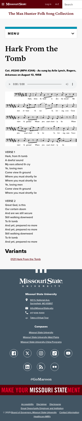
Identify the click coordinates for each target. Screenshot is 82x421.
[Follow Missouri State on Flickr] (55, 367)
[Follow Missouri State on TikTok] (55, 353)
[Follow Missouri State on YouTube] (68, 353)
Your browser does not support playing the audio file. (41, 84)
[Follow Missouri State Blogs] (41, 367)
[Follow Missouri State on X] (27, 353)
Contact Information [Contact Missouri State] (69, 412)
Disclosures (55, 404)
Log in (48, 4)
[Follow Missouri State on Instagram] (41, 353)
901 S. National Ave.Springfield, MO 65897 (41, 301)
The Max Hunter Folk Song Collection (41, 13)
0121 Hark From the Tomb (26, 259)
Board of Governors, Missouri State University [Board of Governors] (34, 412)
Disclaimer (41, 404)
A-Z (57, 4)
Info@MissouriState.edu (41, 308)
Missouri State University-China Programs (41, 342)
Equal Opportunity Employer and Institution (42, 408)
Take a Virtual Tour (39, 317)
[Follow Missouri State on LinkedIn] (27, 367)
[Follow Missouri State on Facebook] (14, 353)
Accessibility (27, 404)
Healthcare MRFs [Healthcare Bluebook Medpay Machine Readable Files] (42, 416)
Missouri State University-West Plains (41, 337)
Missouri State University (41, 332)
